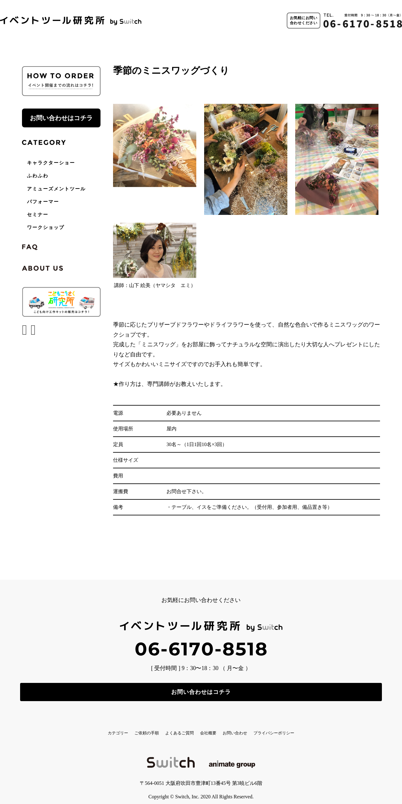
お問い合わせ (255, 727)
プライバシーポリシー (311, 727)
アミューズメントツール (56, 188)
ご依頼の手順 (122, 727)
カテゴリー (78, 727)
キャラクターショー (51, 162)
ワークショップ (45, 227)
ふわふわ (37, 175)
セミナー (37, 214)
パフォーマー (43, 201)
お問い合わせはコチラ (61, 117)
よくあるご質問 (170, 727)
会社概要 (214, 727)
